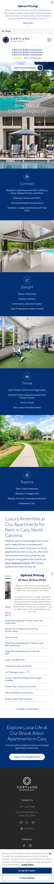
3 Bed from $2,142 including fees (27, 49)
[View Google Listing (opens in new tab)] (27, 53)
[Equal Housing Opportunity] (20, 817)
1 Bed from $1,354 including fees (27, 44)
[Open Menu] (49, 35)
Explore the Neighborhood (27, 752)
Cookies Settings (27, 878)
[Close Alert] (51, 2)
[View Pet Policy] (27, 823)
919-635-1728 (27, 801)
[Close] (50, 854)
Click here (34, 10)
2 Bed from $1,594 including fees (27, 47)
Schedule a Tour (27, 16)
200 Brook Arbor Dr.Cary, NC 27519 (27, 809)
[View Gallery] (28, 666)
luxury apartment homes (17, 558)
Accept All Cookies (26, 870)
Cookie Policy (27, 864)
